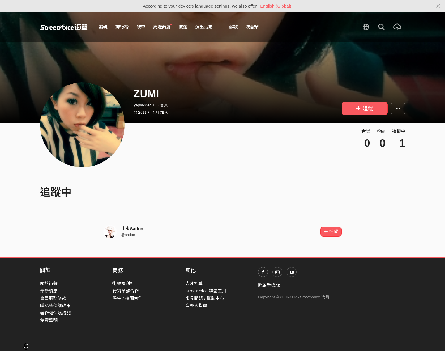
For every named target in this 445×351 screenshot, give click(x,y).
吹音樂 (252, 26)
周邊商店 (162, 27)
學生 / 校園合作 (127, 298)
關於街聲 (49, 283)
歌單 (140, 26)
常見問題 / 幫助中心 (204, 298)
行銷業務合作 (125, 290)
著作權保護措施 (55, 312)
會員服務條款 (53, 298)
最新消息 (49, 290)
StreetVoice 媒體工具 (205, 290)
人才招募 (194, 283)
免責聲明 (49, 320)
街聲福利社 (123, 283)
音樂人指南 (196, 305)
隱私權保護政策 (55, 305)
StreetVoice (64, 27)
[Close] (438, 6)
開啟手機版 (269, 285)
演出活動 (204, 26)
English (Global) (275, 6)
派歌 (233, 26)
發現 (103, 26)
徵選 (183, 26)
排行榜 (122, 26)
